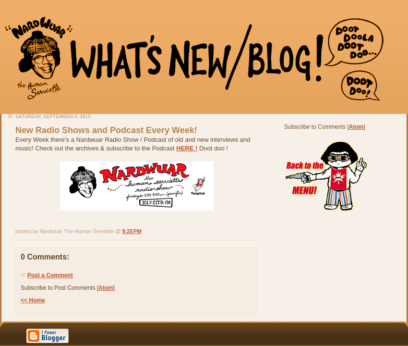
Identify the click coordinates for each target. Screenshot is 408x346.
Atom (105, 287)
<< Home (33, 300)
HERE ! (186, 148)
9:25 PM (132, 231)
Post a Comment (50, 275)
